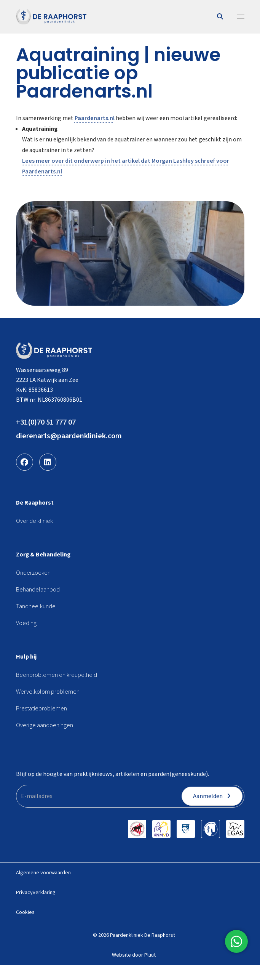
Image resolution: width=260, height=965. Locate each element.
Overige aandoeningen (44, 725)
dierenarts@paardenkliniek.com (69, 436)
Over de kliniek (34, 521)
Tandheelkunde (36, 606)
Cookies (25, 912)
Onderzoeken (33, 573)
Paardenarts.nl (95, 118)
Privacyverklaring (36, 892)
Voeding (26, 623)
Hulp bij (26, 656)
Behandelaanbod (38, 589)
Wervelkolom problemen (48, 692)
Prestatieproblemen (41, 708)
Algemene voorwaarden (43, 873)
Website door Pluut (134, 955)
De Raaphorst (35, 503)
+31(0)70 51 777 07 (46, 422)
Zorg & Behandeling (43, 554)
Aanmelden (212, 796)
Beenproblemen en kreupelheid (56, 675)
